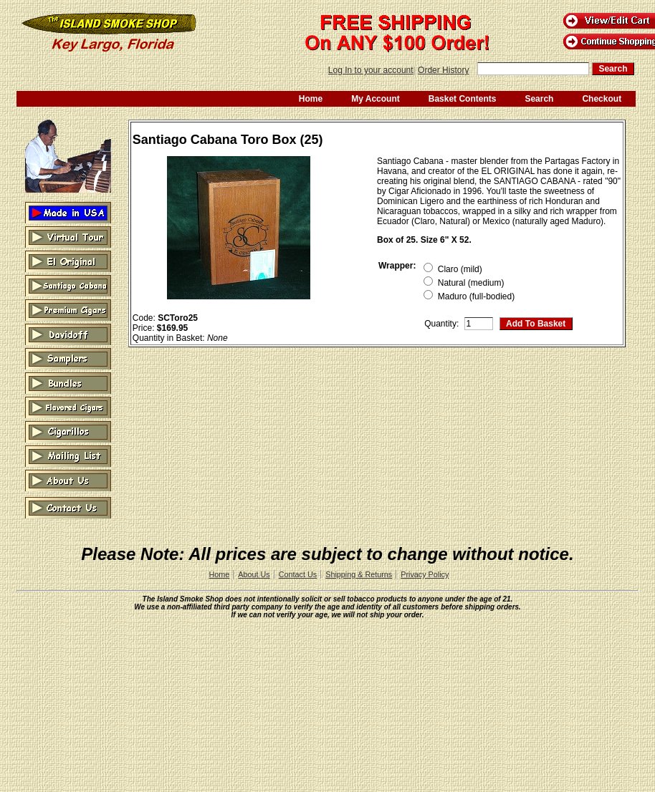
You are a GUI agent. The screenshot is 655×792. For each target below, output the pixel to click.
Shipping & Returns (358, 574)
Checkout (601, 99)
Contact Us (298, 574)
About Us (253, 574)
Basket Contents (463, 99)
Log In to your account (370, 70)
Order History (443, 70)
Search (539, 99)
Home (310, 99)
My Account (375, 99)
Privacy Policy (425, 574)
